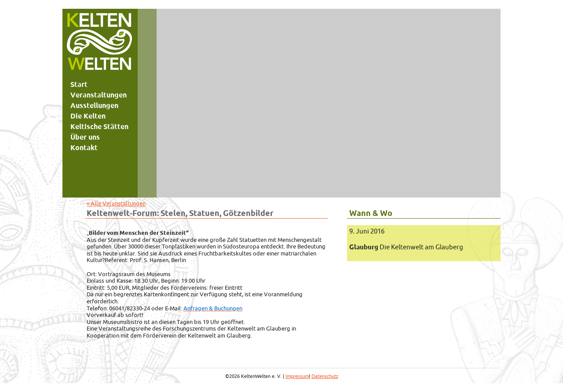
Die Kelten (88, 116)
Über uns (85, 137)
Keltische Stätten (99, 126)
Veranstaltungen (98, 95)
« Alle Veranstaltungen (116, 203)
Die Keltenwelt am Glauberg (406, 247)
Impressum (297, 376)
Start (79, 84)
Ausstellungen (94, 105)
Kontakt (84, 147)
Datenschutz (324, 376)
